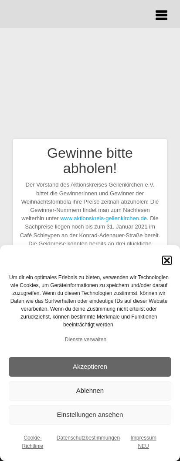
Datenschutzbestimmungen (88, 438)
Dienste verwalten (85, 339)
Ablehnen (90, 390)
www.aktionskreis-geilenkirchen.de (103, 218)
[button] (167, 260)
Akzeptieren (90, 366)
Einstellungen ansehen (90, 414)
